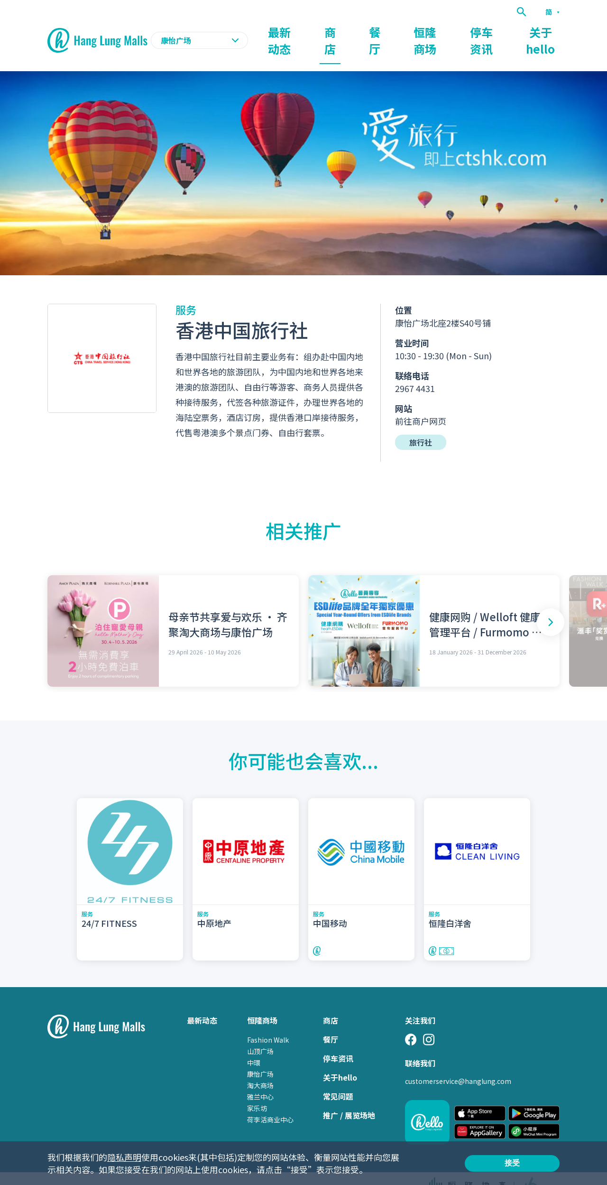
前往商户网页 (420, 402)
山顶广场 (260, 1032)
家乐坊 (257, 1089)
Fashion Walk (268, 1021)
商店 (347, 31)
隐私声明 (124, 1157)
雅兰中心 (260, 1078)
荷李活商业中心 (270, 1101)
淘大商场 (260, 1067)
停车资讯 (486, 31)
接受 (512, 1163)
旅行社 (420, 423)
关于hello (542, 31)
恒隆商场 (432, 31)
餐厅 (386, 31)
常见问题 (338, 1077)
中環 (253, 1044)
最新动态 (300, 31)
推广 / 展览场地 (349, 1096)
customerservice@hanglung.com (458, 1062)
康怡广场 (260, 1055)
